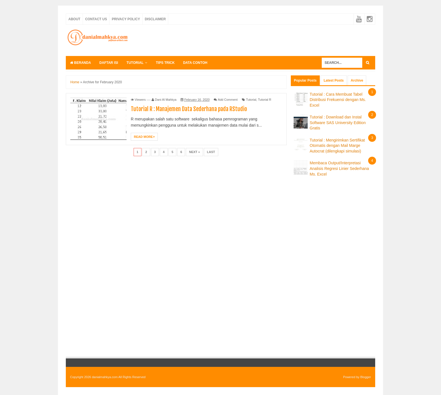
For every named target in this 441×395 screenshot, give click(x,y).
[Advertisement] (272, 39)
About (74, 19)
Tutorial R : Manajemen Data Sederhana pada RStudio (189, 109)
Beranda (80, 63)
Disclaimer (155, 19)
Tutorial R (264, 99)
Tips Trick (165, 63)
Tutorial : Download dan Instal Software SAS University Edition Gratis (338, 122)
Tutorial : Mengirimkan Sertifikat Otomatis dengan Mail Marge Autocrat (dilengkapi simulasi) (337, 145)
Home (74, 82)
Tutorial (135, 63)
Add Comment (227, 99)
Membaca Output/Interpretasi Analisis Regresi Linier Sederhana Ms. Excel (339, 168)
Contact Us (96, 19)
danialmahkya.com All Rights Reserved (119, 377)
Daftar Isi (108, 63)
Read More (144, 136)
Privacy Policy (126, 19)
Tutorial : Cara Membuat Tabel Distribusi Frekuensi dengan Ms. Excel (338, 99)
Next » (194, 152)
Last (211, 152)
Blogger (365, 377)
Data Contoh (195, 63)
